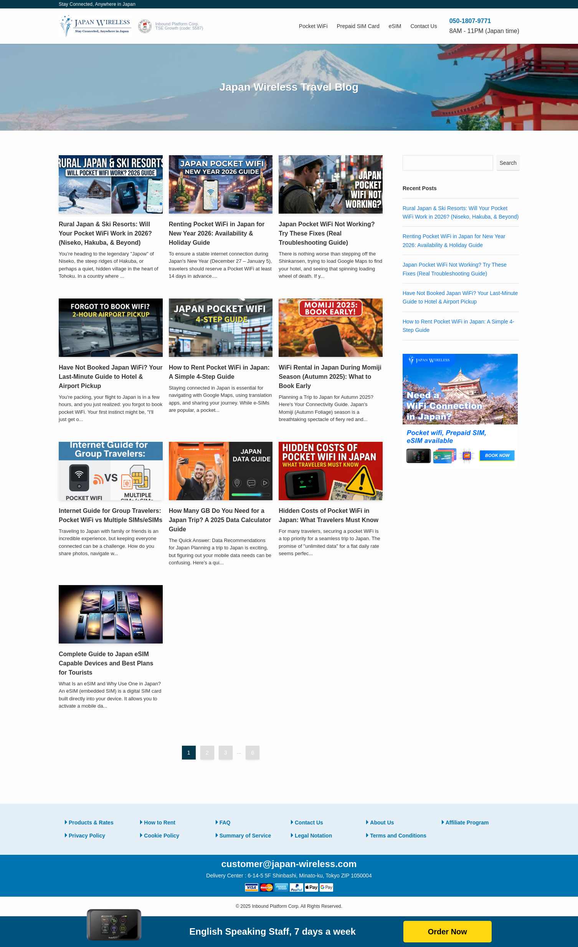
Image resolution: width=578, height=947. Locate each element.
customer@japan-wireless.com (289, 864)
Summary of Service (245, 836)
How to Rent (159, 822)
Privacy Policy (87, 836)
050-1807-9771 (470, 21)
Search (508, 163)
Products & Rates (91, 822)
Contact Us (309, 822)
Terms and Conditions (398, 836)
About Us (382, 822)
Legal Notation (313, 836)
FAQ (225, 822)
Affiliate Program (467, 822)
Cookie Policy (161, 836)
